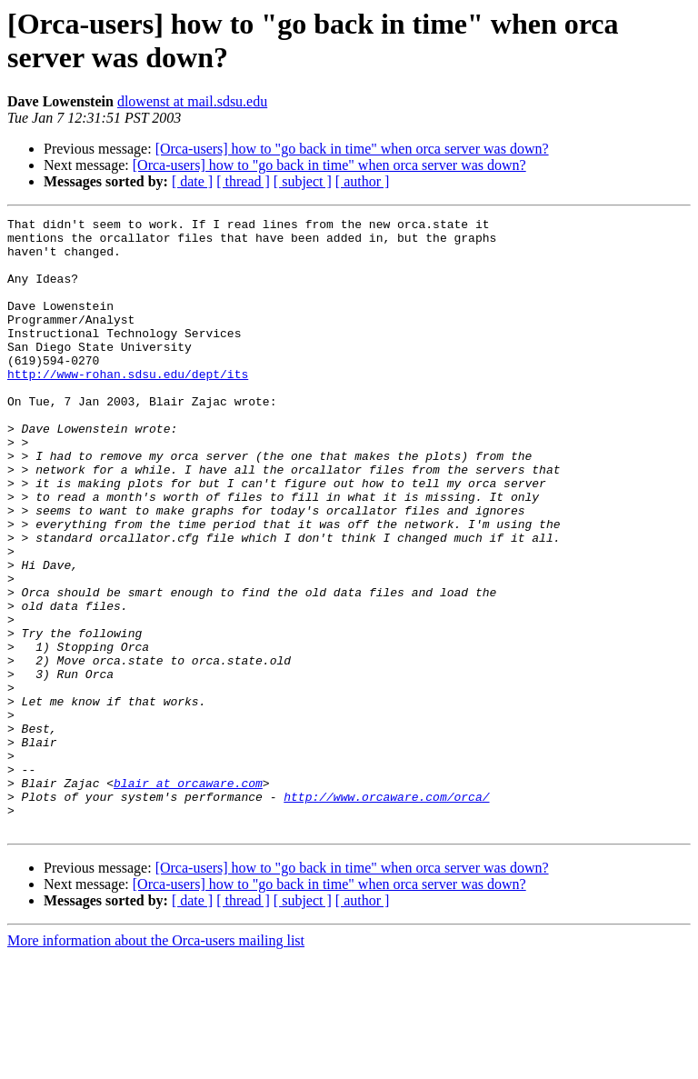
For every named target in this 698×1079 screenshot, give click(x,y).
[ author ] (362, 181)
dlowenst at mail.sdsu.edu (192, 101)
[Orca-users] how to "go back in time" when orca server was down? (352, 148)
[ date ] (192, 181)
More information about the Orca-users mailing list (155, 1063)
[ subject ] (303, 181)
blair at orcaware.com (188, 897)
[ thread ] (243, 181)
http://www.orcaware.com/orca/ (386, 913)
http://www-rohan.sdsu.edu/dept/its (127, 406)
